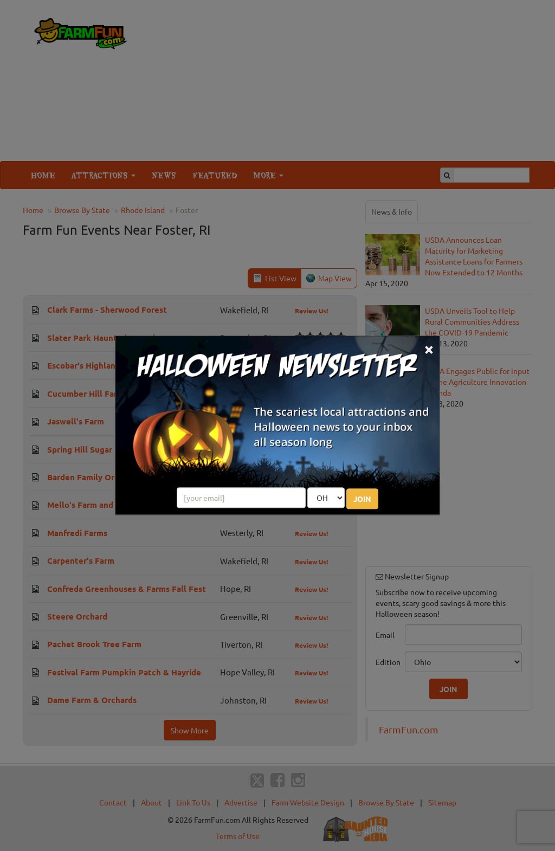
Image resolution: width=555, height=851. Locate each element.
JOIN (362, 499)
